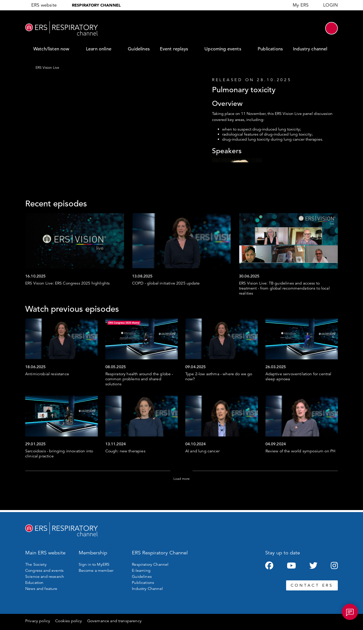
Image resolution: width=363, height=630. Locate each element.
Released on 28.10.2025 (252, 79)
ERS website (44, 5)
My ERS (301, 5)
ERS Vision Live (47, 67)
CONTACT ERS (312, 585)
